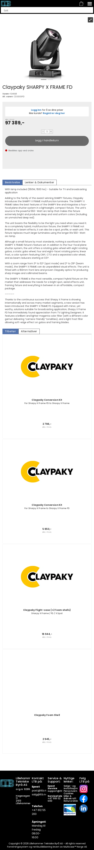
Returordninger (73, 801)
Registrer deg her (54, 113)
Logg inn (36, 110)
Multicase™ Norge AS (75, 846)
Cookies (69, 793)
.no (46, 790)
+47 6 (35, 810)
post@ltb (38, 790)
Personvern (70, 791)
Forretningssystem (17, 846)
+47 (50, 798)
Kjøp (47, 141)
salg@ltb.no (39, 794)
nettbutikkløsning (42, 846)
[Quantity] (47, 132)
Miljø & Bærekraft (70, 797)
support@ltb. (56, 791)
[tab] (12, 182)
